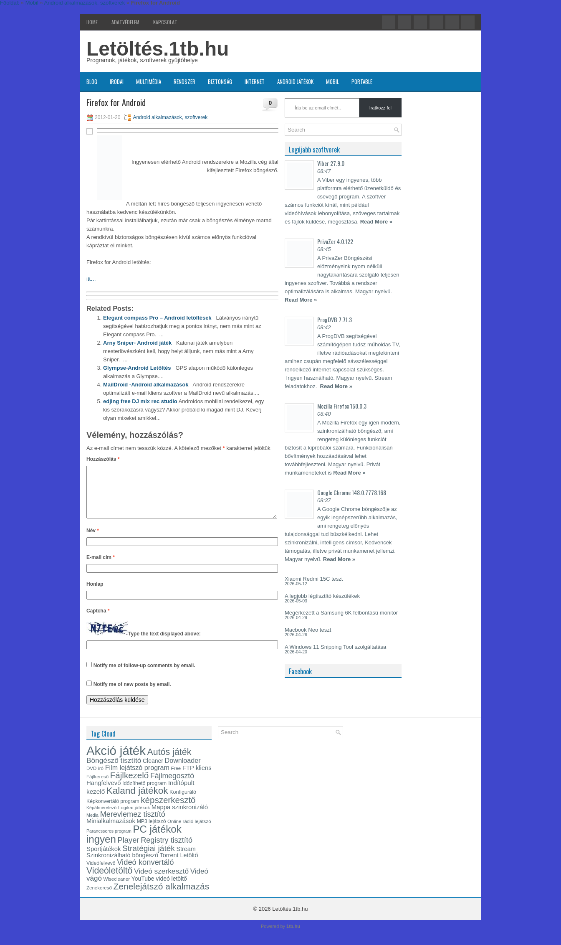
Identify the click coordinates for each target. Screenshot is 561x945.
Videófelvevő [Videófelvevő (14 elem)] (101, 873)
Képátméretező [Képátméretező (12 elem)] (101, 817)
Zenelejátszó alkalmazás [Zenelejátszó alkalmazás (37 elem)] (162, 896)
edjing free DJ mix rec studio (140, 401)
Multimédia (148, 81)
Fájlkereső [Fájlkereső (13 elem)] (97, 786)
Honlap (95, 594)
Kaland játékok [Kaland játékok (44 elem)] (137, 800)
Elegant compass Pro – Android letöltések (157, 318)
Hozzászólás (102, 459)
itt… (91, 279)
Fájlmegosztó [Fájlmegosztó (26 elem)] (172, 786)
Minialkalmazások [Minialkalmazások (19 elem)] (110, 831)
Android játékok (295, 81)
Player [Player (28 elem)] (128, 850)
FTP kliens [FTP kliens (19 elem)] (197, 778)
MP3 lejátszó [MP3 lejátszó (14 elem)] (151, 831)
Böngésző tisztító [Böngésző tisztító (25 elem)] (113, 770)
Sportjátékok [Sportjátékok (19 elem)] (103, 859)
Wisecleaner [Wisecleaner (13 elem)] (117, 889)
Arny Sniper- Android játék (137, 343)
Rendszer (184, 81)
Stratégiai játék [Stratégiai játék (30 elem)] (148, 858)
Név (92, 541)
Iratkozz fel (380, 107)
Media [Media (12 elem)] (92, 825)
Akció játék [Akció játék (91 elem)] (116, 760)
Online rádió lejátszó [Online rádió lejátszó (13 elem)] (189, 831)
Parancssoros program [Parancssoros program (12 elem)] (108, 840)
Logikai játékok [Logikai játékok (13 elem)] (134, 817)
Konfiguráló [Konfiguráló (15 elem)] (182, 802)
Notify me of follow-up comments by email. (144, 675)
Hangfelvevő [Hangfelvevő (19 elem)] (103, 793)
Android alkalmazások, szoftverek (170, 117)
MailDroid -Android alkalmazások (145, 384)
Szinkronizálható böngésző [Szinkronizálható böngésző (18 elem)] (122, 865)
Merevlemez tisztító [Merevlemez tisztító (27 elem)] (132, 824)
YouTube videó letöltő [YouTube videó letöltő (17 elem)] (159, 888)
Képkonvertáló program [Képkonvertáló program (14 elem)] (112, 811)
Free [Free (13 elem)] (176, 778)
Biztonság (220, 81)
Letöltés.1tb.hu (157, 49)
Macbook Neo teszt (308, 630)
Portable (361, 81)
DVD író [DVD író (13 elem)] (95, 778)
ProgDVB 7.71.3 (334, 319)
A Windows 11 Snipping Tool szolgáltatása (335, 647)
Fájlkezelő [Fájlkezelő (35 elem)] (129, 785)
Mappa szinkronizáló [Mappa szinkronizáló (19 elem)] (180, 817)
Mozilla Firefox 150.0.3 (341, 405)
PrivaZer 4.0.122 (335, 241)
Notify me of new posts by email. (132, 694)
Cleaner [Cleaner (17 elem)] (153, 770)
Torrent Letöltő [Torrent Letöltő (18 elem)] (179, 865)
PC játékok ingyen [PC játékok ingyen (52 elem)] (134, 844)
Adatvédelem (125, 21)
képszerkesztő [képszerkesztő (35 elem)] (168, 810)
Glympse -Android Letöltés (137, 368)
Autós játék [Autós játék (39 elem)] (169, 762)
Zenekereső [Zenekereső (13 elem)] (99, 897)
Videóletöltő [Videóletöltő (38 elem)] (109, 880)
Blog (91, 81)
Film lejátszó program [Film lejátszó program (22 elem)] (137, 777)
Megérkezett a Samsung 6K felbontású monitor (341, 613)
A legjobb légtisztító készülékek (322, 596)
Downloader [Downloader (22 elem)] (183, 770)
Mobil (332, 81)
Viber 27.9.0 (330, 163)
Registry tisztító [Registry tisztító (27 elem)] (166, 850)
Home (92, 21)
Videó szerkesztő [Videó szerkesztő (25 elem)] (161, 881)
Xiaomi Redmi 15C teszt (314, 579)
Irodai (117, 81)
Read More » (376, 221)
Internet (255, 81)
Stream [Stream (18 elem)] (185, 859)
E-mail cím (100, 567)
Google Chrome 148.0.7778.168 (351, 492)
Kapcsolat (165, 21)
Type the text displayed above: (164, 644)
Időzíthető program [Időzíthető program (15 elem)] (144, 793)
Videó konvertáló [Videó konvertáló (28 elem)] (145, 872)
